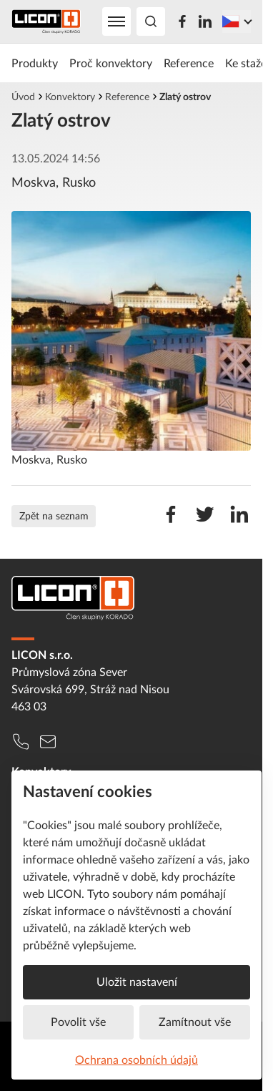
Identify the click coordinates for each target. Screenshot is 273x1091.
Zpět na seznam (54, 515)
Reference (189, 63)
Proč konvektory (110, 63)
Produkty (34, 63)
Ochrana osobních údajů (136, 1059)
